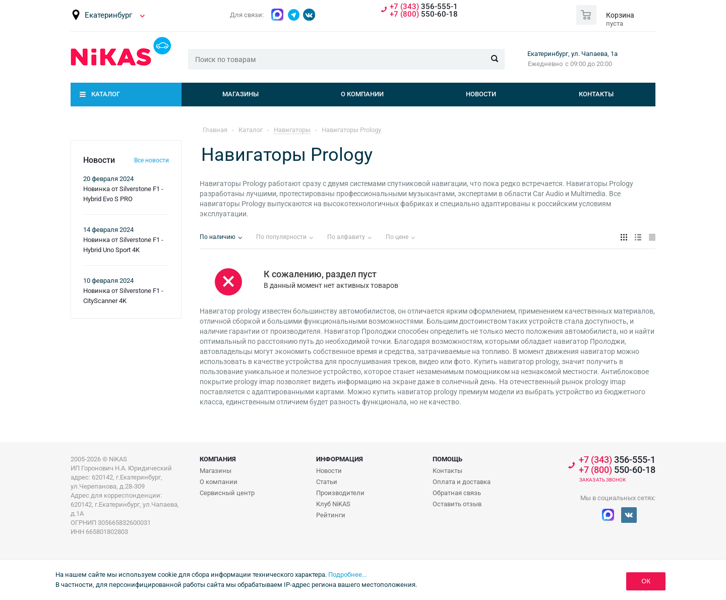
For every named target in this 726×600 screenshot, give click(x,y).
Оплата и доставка (462, 482)
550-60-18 (424, 14)
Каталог (105, 94)
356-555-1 (424, 7)
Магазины (240, 94)
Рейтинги (330, 515)
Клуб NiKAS (333, 504)
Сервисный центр (227, 493)
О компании (362, 94)
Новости (481, 94)
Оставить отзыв (457, 504)
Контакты (596, 94)
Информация (339, 459)
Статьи (326, 482)
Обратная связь (457, 493)
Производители (340, 493)
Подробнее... (347, 574)
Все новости (151, 160)
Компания (218, 459)
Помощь (447, 459)
